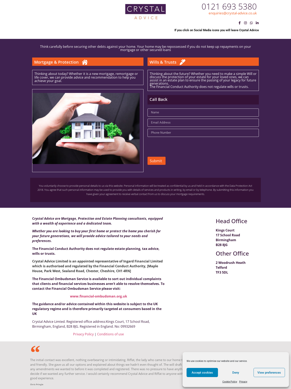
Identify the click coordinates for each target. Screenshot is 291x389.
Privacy (243, 381)
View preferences (269, 372)
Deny (235, 372)
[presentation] (178, 147)
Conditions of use (110, 334)
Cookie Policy (229, 381)
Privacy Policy (83, 334)
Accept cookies (202, 372)
